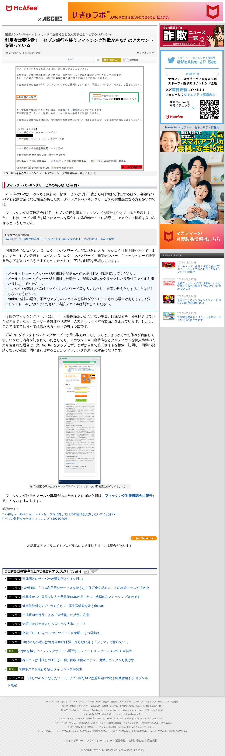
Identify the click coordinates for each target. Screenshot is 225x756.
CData (120, 718)
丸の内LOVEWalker (159, 731)
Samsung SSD (67, 718)
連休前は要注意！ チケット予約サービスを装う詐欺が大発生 (199, 318)
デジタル (83, 702)
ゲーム (161, 702)
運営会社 (120, 740)
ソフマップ (119, 714)
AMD (116, 706)
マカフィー (24, 8)
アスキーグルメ (98, 723)
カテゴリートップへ (144, 538)
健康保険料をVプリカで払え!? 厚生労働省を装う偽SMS (63, 606)
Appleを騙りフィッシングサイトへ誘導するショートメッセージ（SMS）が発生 (75, 651)
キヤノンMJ (106, 710)
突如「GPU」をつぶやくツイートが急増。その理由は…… (64, 633)
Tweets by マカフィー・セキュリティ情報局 (192, 127)
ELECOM (95, 706)
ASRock (80, 718)
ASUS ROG (134, 706)
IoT (57, 702)
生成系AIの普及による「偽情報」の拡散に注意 (55, 615)
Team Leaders (114, 723)
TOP (48, 702)
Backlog (129, 718)
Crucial (89, 718)
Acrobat (95, 710)
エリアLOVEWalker (63, 731)
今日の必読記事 (75, 727)
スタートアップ (148, 702)
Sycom (123, 706)
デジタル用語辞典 (107, 727)
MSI (85, 714)
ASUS (146, 718)
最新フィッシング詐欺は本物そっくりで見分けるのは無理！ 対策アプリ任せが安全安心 (199, 286)
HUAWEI (65, 710)
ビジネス (65, 702)
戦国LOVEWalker (178, 731)
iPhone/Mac (95, 702)
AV (121, 702)
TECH (74, 702)
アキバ (128, 702)
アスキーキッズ (59, 723)
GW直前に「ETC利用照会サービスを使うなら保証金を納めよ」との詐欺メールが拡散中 (59, 239)
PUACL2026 (166, 723)
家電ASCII (84, 723)
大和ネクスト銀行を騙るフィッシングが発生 (51, 669)
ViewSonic (107, 714)
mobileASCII (124, 727)
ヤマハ (132, 710)
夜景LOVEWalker (121, 731)
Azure (117, 710)
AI (53, 702)
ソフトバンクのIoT (154, 710)
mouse (73, 706)
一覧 (97, 60)
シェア (71, 59)
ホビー (106, 702)
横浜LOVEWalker (83, 731)
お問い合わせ (136, 740)
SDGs (155, 723)
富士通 (65, 706)
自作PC (114, 702)
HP (160, 706)
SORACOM (99, 718)
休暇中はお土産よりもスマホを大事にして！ (54, 624)
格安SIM (73, 723)
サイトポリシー (74, 740)
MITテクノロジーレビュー (144, 727)
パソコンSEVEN (149, 706)
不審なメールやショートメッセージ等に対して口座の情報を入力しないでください (60, 514)
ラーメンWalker (44, 731)
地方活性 (146, 723)
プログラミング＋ (131, 723)
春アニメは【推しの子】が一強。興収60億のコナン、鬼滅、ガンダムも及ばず (78, 660)
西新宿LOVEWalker (102, 731)
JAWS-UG (76, 710)
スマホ (136, 702)
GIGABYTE (94, 714)
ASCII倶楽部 (172, 702)
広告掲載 (152, 740)
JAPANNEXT (157, 718)
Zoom (140, 710)
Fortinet (138, 718)
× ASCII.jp (49, 18)
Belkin (125, 710)
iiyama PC (107, 706)
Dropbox (111, 718)
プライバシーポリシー (99, 740)
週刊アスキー (90, 727)
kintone (86, 710)
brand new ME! (133, 714)
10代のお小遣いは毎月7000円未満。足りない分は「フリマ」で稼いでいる (75, 642)
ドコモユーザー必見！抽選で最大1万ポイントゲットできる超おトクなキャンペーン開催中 (199, 269)
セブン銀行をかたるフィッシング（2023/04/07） (37, 518)
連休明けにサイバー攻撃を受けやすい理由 (52, 578)
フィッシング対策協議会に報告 (128, 495)
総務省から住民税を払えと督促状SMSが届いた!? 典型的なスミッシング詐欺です (81, 596)
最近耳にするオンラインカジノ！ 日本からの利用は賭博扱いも (199, 302)
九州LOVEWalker (140, 731)
